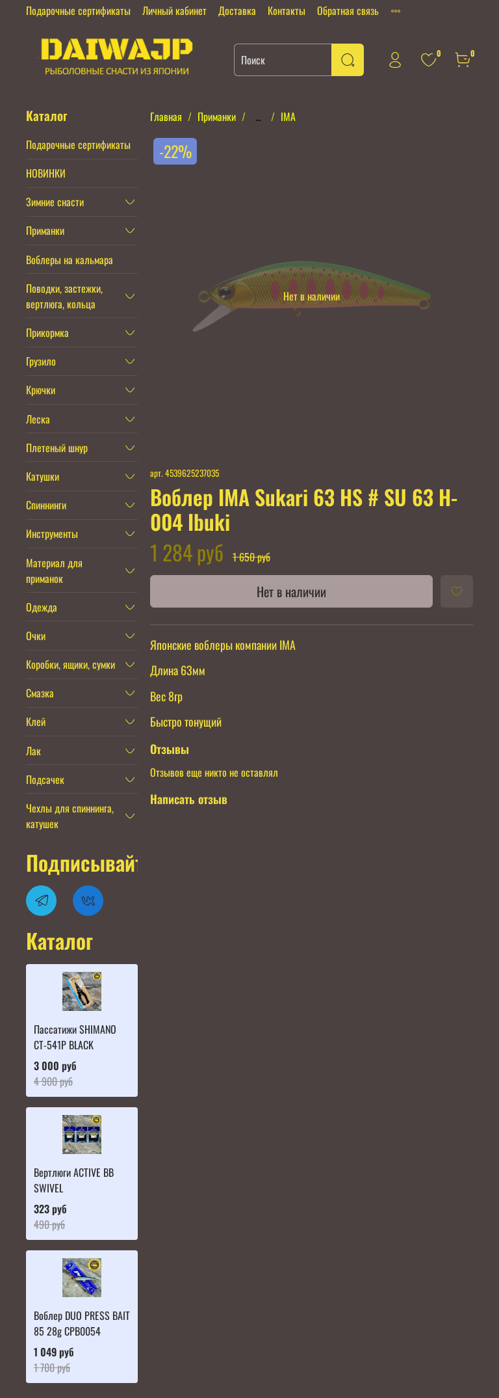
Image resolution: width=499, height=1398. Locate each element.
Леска (38, 419)
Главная (166, 116)
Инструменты (52, 533)
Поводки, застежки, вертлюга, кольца (64, 296)
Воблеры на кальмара (69, 259)
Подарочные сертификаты (78, 10)
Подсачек (45, 779)
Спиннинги (46, 505)
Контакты (286, 10)
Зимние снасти (55, 201)
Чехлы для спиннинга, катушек (70, 815)
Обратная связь (348, 10)
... (258, 116)
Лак (33, 751)
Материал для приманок (54, 570)
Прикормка (47, 332)
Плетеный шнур (57, 447)
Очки (35, 635)
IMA (288, 116)
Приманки (217, 116)
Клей (35, 721)
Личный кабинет (174, 10)
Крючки (40, 389)
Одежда (41, 607)
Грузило (41, 361)
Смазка (40, 693)
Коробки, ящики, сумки (70, 664)
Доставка (237, 10)
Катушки (42, 476)
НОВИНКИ (46, 173)
